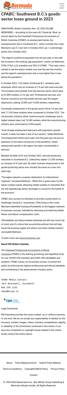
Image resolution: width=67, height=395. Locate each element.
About (9, 363)
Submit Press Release (50, 363)
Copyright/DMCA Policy (36, 369)
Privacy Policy (57, 369)
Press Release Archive (25, 363)
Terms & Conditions (12, 369)
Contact (33, 375)
